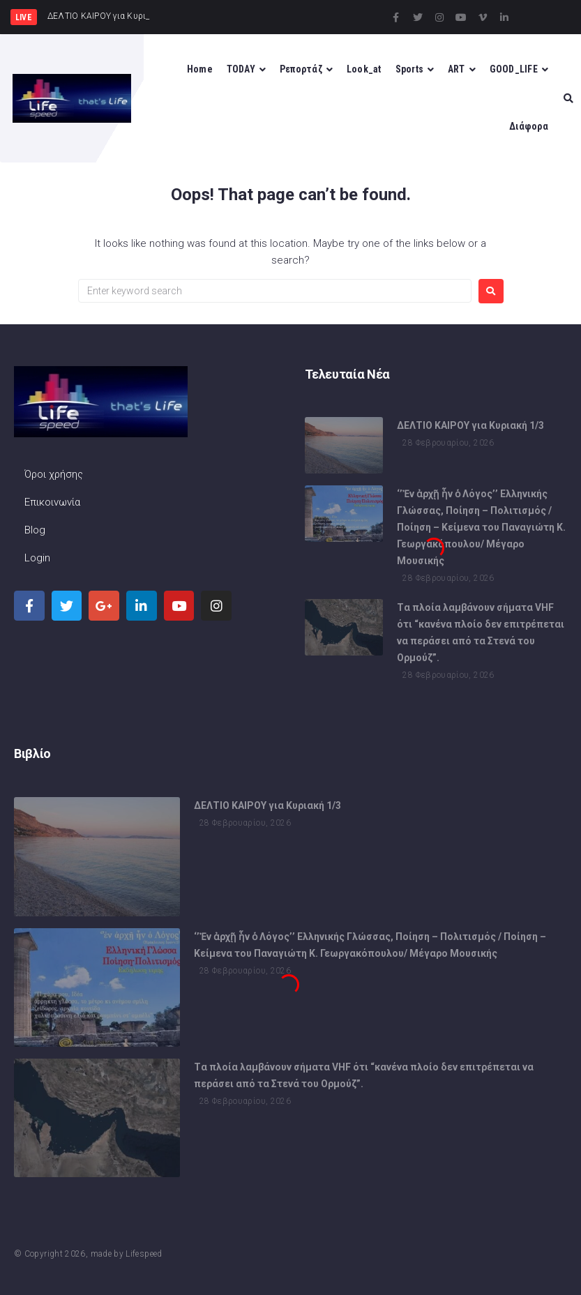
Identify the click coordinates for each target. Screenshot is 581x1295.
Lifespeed (144, 1254)
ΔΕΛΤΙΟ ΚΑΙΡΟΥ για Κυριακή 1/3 (470, 428)
